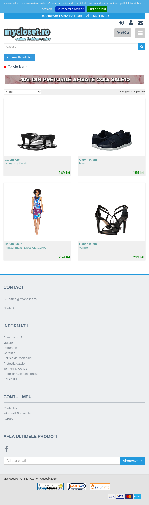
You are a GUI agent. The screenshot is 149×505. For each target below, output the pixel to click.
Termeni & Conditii (16, 368)
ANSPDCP (11, 379)
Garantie (9, 353)
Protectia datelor (15, 363)
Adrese (8, 418)
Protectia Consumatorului (21, 374)
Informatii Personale (17, 413)
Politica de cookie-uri (18, 358)
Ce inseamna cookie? (70, 9)
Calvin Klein (15, 67)
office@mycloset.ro (20, 299)
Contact (9, 308)
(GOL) (123, 32)
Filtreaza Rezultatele (19, 57)
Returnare (10, 347)
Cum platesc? (13, 337)
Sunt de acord (97, 9)
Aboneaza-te (133, 461)
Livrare (8, 342)
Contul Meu (11, 408)
